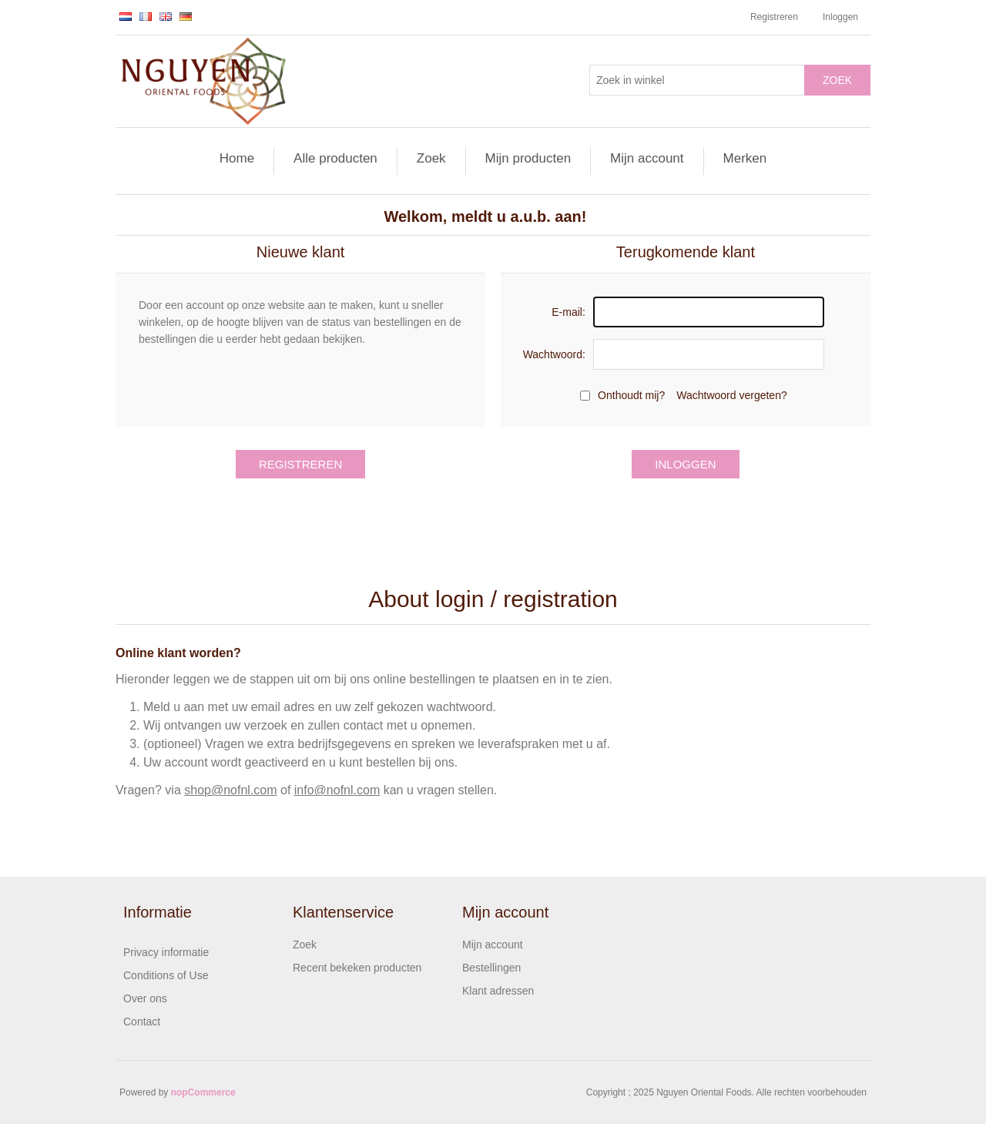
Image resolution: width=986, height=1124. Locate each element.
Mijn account (646, 158)
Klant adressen (498, 991)
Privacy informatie (166, 952)
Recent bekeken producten (357, 967)
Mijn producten (528, 158)
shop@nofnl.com (230, 790)
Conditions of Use (166, 975)
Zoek (837, 80)
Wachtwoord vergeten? (731, 395)
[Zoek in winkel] (697, 80)
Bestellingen (491, 967)
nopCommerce (203, 1092)
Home (237, 158)
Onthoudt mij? (631, 395)
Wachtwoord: (554, 354)
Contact (141, 1021)
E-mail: (568, 312)
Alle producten (335, 158)
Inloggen (840, 17)
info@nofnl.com (337, 790)
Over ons (145, 998)
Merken (745, 158)
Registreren (774, 17)
